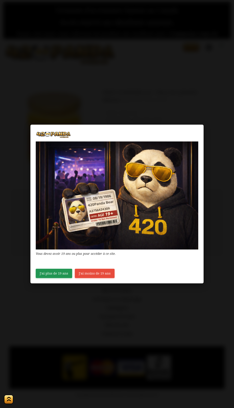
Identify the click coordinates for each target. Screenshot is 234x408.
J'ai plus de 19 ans (54, 273)
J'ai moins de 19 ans (95, 273)
